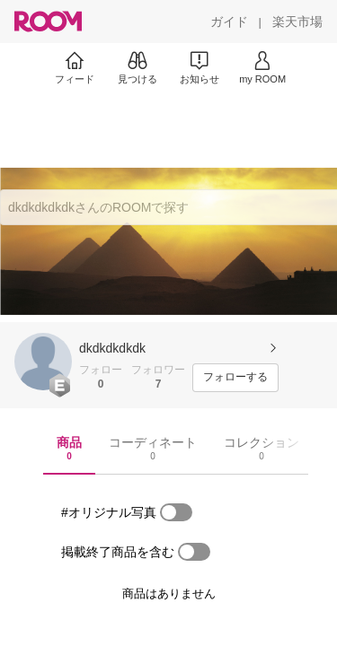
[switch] (176, 512)
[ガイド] (229, 21)
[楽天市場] (297, 21)
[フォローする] (235, 377)
